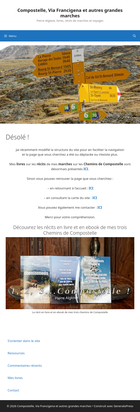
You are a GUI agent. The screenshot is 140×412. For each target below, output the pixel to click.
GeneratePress (123, 406)
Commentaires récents (25, 365)
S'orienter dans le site (24, 341)
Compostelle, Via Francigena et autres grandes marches (70, 13)
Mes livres (15, 378)
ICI (86, 169)
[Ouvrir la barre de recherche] (134, 36)
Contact (13, 390)
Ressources (16, 353)
